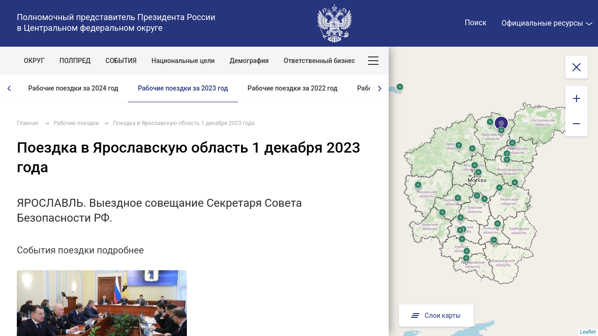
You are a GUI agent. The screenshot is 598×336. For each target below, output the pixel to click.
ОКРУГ (34, 60)
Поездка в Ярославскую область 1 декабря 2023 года (184, 123)
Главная (27, 123)
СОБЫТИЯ (121, 60)
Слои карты (435, 315)
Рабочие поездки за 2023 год (183, 88)
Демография (249, 60)
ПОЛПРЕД (75, 60)
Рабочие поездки (76, 123)
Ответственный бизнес (319, 60)
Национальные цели (182, 60)
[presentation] (9, 88)
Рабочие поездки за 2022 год (293, 88)
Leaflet (588, 332)
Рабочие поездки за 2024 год (73, 88)
